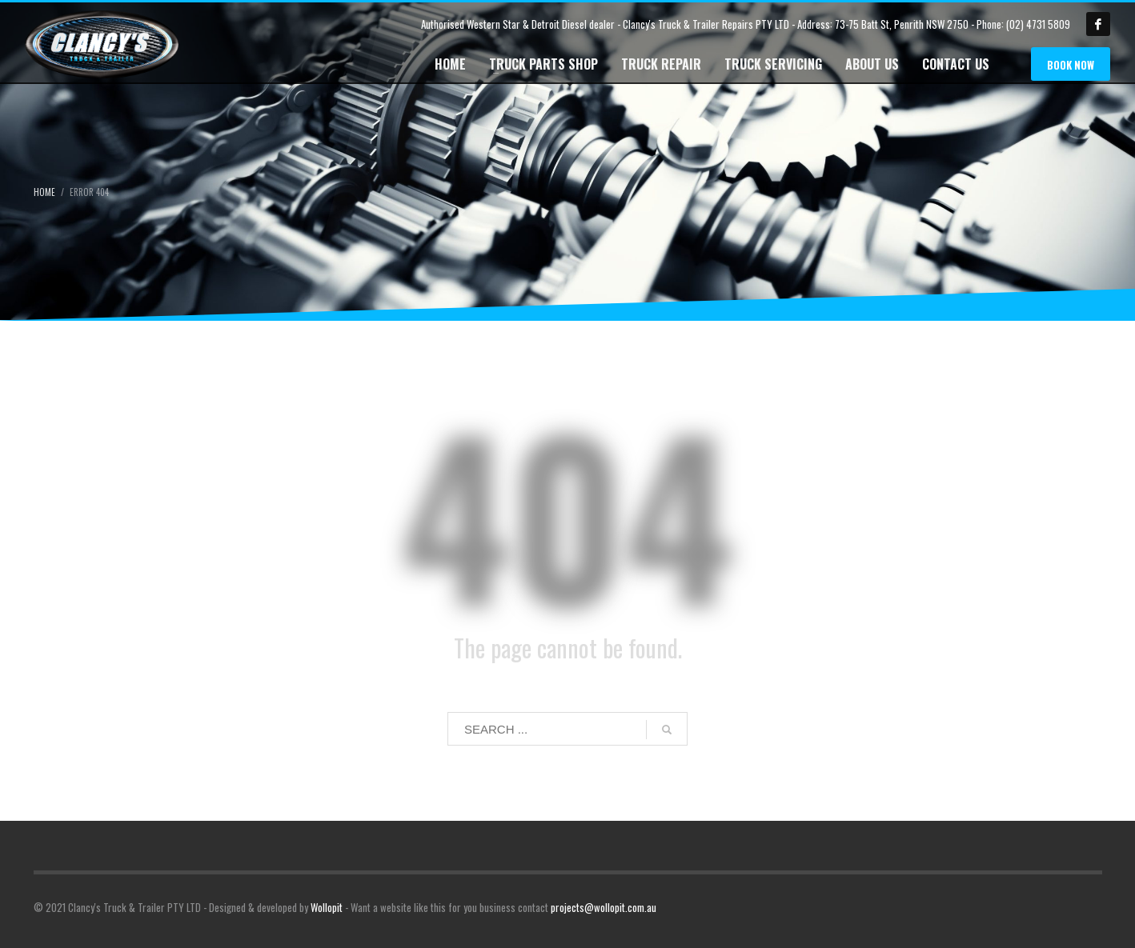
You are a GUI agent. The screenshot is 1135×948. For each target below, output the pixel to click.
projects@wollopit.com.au (603, 907)
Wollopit (327, 907)
